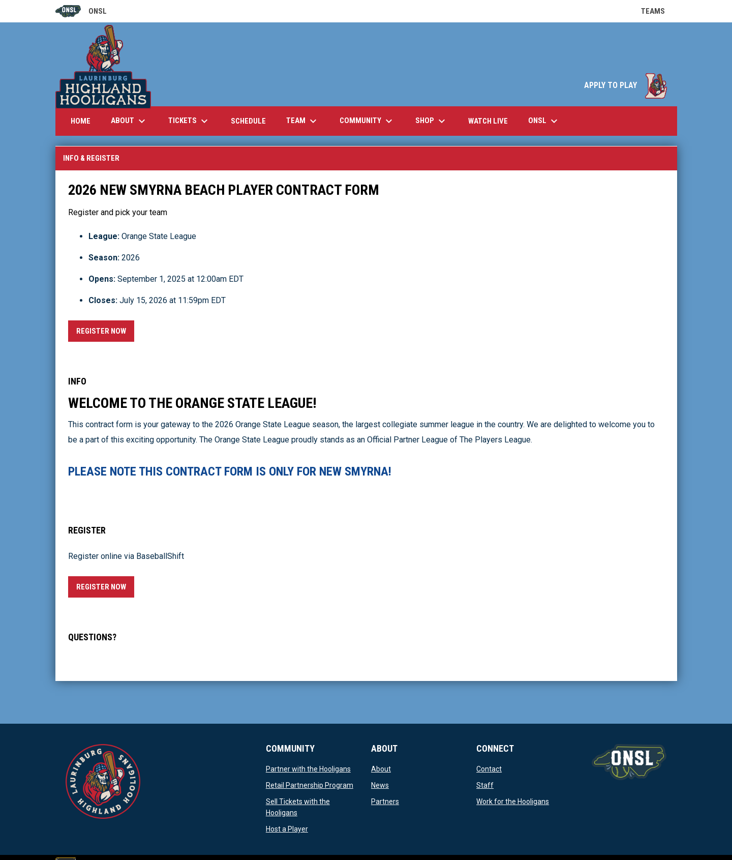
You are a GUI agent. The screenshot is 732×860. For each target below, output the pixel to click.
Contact (489, 769)
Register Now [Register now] (105, 329)
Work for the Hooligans (512, 801)
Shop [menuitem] (431, 121)
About (381, 769)
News (380, 785)
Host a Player (287, 829)
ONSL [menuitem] (544, 121)
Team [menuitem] (302, 121)
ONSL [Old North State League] (81, 11)
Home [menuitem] (80, 121)
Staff (485, 785)
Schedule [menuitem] (248, 121)
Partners (385, 801)
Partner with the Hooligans (308, 769)
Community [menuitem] (367, 121)
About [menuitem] (129, 121)
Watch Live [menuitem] (491, 121)
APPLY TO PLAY (625, 85)
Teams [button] (659, 11)
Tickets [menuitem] (189, 121)
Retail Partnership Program (309, 785)
